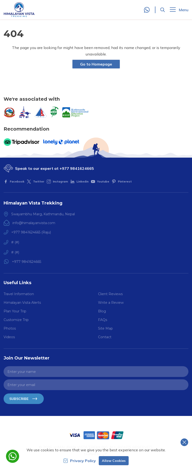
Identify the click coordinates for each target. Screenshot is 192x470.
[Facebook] (14, 181)
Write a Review (111, 302)
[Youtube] (100, 181)
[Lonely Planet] (61, 142)
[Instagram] (57, 181)
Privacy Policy (79, 460)
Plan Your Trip (15, 311)
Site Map (105, 328)
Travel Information (19, 294)
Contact (104, 337)
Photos (10, 328)
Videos (9, 337)
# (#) (15, 242)
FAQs (102, 320)
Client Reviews (110, 294)
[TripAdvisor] (21, 142)
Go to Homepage (96, 64)
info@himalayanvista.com (33, 223)
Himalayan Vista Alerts (22, 302)
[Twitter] (35, 181)
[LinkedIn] (79, 181)
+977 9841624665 (77, 168)
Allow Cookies (114, 461)
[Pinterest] (122, 181)
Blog (102, 311)
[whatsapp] (12, 456)
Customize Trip (16, 320)
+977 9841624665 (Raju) (31, 232)
